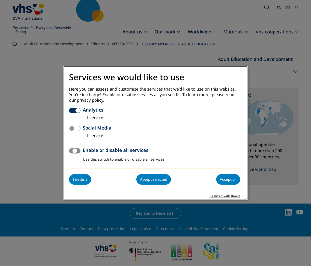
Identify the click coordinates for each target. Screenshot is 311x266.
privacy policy (90, 100)
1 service (93, 118)
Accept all (228, 179)
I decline (80, 179)
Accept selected (153, 179)
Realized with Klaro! (224, 196)
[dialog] (155, 133)
